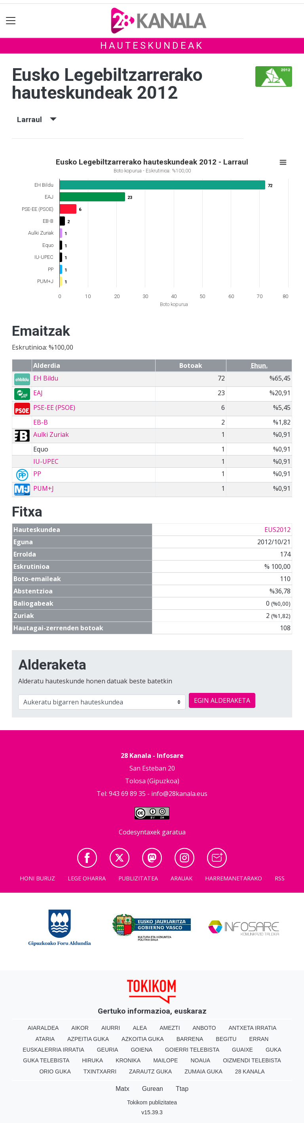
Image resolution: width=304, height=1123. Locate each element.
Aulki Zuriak (51, 434)
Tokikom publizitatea (152, 1102)
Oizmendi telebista (252, 1060)
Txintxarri (100, 1071)
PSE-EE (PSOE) (54, 407)
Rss (280, 878)
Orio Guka (54, 1071)
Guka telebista (46, 1060)
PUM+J (43, 488)
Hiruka (92, 1060)
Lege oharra (87, 878)
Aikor (80, 1028)
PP (37, 473)
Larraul (37, 119)
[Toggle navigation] (10, 21)
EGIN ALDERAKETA (222, 700)
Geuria (107, 1049)
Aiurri (110, 1028)
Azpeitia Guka (88, 1039)
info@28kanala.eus (179, 793)
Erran (258, 1039)
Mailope (165, 1060)
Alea (140, 1028)
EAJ (38, 392)
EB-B (40, 422)
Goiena (141, 1049)
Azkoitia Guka (143, 1039)
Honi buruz (37, 878)
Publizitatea (138, 878)
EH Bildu (45, 378)
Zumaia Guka (203, 1071)
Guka (273, 1049)
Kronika (128, 1060)
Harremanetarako (233, 878)
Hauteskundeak (152, 45)
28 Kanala (250, 1071)
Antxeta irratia (252, 1028)
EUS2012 (277, 529)
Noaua (200, 1060)
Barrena (190, 1039)
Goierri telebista (192, 1049)
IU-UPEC (46, 461)
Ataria (45, 1039)
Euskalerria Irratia (53, 1049)
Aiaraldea (43, 1028)
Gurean (152, 1088)
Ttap (182, 1088)
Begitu (226, 1039)
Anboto (204, 1028)
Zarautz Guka (150, 1071)
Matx (122, 1088)
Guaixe (242, 1049)
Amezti (170, 1028)
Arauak (181, 878)
